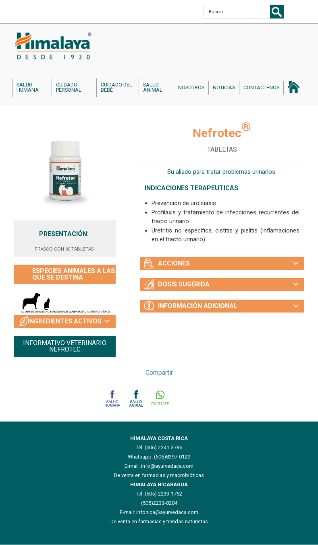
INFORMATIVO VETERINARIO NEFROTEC (64, 346)
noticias (224, 87)
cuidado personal (68, 87)
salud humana (28, 87)
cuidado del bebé (116, 87)
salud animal (152, 87)
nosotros (191, 87)
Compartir (159, 372)
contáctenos (261, 87)
